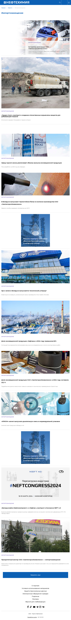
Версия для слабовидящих (35, 602)
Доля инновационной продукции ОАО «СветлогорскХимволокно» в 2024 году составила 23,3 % (35, 381)
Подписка (35, 596)
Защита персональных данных (35, 591)
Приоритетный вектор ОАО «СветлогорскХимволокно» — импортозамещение (30, 560)
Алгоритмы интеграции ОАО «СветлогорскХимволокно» (38, 47)
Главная (3, 8)
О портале (35, 586)
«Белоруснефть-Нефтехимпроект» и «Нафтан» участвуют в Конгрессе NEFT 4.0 (31, 508)
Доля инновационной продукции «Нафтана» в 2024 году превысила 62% (28, 341)
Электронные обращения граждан (35, 594)
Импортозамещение (34, 42)
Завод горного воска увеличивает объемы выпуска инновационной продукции (31, 163)
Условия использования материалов (35, 588)
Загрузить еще (35, 575)
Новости (10, 8)
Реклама (35, 599)
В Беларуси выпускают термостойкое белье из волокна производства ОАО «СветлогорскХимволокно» (29, 203)
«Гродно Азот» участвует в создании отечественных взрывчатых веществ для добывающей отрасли (30, 116)
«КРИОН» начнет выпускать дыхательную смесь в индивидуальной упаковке (30, 421)
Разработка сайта (32, 617)
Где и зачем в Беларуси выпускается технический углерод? (24, 291)
